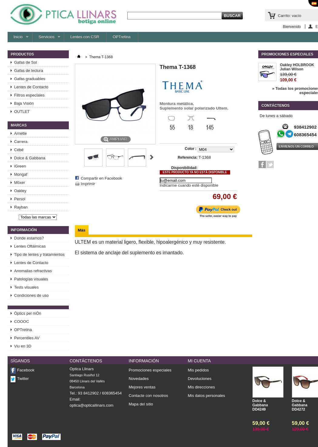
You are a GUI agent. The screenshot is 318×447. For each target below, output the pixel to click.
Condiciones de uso (31, 295)
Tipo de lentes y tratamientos (39, 254)
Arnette (20, 133)
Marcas (19, 125)
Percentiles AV (27, 338)
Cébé (19, 149)
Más (81, 230)
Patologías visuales (31, 279)
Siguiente (151, 157)
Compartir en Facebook (101, 178)
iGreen (20, 166)
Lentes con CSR (84, 37)
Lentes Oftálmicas (30, 246)
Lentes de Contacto (31, 87)
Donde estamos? (29, 238)
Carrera (21, 141)
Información (24, 230)
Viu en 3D (23, 346)
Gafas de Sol (25, 62)
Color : (191, 149)
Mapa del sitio (141, 404)
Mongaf (20, 174)
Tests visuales (26, 287)
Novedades (139, 378)
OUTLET (22, 111)
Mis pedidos (198, 370)
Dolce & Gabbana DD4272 (299, 405)
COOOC (21, 321)
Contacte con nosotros (148, 395)
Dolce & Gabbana (29, 158)
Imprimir (88, 183)
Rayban (21, 207)
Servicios (46, 38)
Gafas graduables (29, 78)
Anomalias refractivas (33, 271)
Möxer (19, 182)
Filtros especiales (29, 95)
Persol (19, 199)
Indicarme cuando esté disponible (189, 185)
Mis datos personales (206, 396)
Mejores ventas (142, 387)
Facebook (26, 370)
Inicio (18, 38)
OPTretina (122, 37)
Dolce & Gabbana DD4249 (260, 405)
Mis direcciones (201, 387)
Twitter (23, 378)
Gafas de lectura (28, 70)
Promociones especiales (287, 54)
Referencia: (187, 157)
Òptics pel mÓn (28, 313)
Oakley (20, 190)
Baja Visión (24, 103)
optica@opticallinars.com (92, 405)
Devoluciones (200, 379)
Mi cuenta (199, 360)
